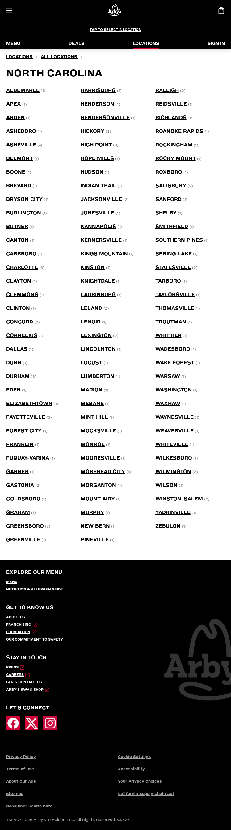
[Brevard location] (18, 186)
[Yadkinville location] (173, 512)
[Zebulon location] (168, 526)
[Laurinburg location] (98, 295)
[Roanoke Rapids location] (179, 131)
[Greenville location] (23, 540)
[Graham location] (18, 512)
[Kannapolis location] (98, 226)
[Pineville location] (95, 540)
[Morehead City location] (103, 472)
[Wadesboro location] (172, 349)
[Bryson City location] (24, 199)
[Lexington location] (96, 335)
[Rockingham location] (173, 145)
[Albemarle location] (23, 90)
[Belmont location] (19, 158)
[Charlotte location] (22, 267)
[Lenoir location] (91, 322)
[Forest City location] (24, 431)
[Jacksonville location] (101, 199)
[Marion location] (92, 390)
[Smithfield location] (171, 226)
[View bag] (221, 10)
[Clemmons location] (22, 295)
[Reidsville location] (171, 104)
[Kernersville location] (101, 240)
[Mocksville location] (98, 431)
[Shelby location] (166, 213)
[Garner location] (17, 472)
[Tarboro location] (168, 281)
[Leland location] (91, 308)
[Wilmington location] (173, 472)
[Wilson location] (166, 485)
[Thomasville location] (174, 308)
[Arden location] (15, 118)
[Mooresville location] (100, 458)
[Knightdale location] (98, 281)
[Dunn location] (14, 363)
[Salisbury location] (170, 186)
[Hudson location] (92, 172)
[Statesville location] (173, 267)
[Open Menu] (9, 10)
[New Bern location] (95, 526)
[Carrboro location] (21, 254)
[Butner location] (17, 226)
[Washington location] (173, 390)
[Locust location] (91, 363)
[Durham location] (18, 376)
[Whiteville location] (171, 444)
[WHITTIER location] (168, 335)
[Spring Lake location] (173, 254)
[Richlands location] (171, 118)
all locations (59, 56)
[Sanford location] (168, 199)
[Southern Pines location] (179, 240)
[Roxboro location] (168, 172)
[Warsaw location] (167, 376)
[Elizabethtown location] (29, 403)
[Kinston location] (93, 267)
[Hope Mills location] (97, 158)
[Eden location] (13, 390)
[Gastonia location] (20, 485)
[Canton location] (17, 240)
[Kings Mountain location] (104, 254)
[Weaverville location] (174, 431)
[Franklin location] (20, 444)
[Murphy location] (92, 512)
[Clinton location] (18, 308)
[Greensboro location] (25, 526)
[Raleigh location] (167, 90)
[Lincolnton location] (98, 349)
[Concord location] (19, 322)
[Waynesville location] (174, 417)
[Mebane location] (92, 403)
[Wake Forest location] (174, 363)
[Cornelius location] (21, 335)
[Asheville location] (21, 145)
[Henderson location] (97, 104)
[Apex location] (13, 104)
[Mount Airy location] (98, 499)
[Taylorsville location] (175, 295)
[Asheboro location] (21, 131)
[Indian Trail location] (98, 186)
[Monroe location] (93, 444)
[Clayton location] (18, 281)
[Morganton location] (98, 485)
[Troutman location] (170, 322)
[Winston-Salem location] (179, 499)
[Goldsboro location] (23, 499)
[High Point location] (96, 145)
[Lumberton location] (97, 376)
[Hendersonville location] (105, 118)
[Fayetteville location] (25, 417)
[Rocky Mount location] (175, 158)
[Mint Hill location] (94, 417)
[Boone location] (15, 172)
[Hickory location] (92, 131)
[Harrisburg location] (98, 90)
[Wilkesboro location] (173, 458)
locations (19, 56)
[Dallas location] (16, 349)
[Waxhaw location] (167, 403)
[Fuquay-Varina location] (27, 458)
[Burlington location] (23, 213)
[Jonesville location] (97, 213)
